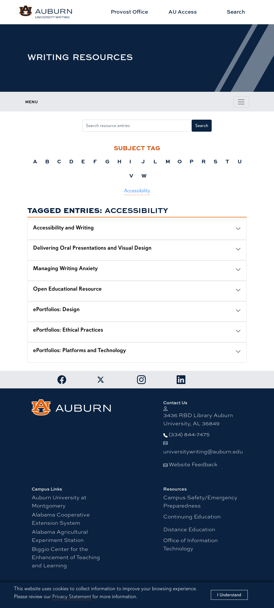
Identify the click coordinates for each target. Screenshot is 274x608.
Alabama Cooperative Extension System (61, 518)
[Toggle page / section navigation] (241, 101)
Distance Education (189, 529)
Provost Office (129, 11)
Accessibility (137, 190)
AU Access (182, 11)
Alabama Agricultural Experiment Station (60, 535)
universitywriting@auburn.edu (203, 451)
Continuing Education (192, 516)
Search (236, 11)
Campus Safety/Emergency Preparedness (200, 501)
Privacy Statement (71, 596)
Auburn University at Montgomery (59, 501)
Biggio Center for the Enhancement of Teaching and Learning (66, 557)
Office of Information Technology (190, 544)
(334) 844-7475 (189, 434)
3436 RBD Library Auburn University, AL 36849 (198, 419)
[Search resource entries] (137, 126)
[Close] (229, 595)
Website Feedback (193, 464)
